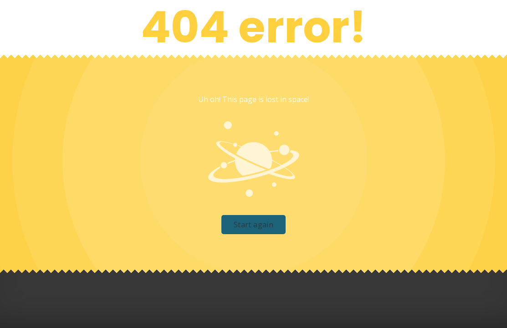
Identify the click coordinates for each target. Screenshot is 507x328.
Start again (253, 225)
